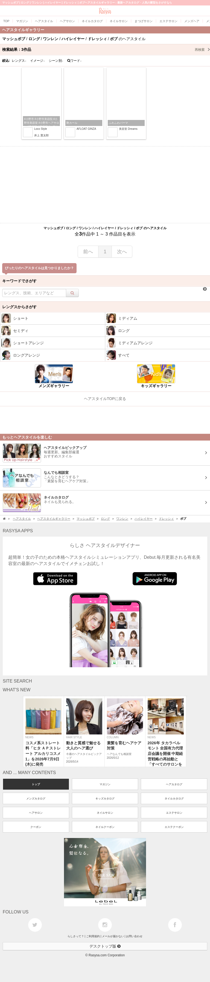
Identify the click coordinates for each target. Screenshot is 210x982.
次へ (122, 251)
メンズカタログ (35, 798)
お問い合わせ (134, 936)
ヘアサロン (36, 812)
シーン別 (56, 61)
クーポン (35, 826)
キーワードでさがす (19, 281)
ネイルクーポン (105, 826)
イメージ (37, 61)
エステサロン (174, 812)
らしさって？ (76, 936)
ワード (74, 61)
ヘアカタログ (174, 784)
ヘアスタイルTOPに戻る (105, 398)
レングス (19, 61)
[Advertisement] (105, 184)
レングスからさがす (19, 307)
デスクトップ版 (105, 946)
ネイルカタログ (174, 798)
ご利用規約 (93, 936)
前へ (88, 251)
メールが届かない (113, 936)
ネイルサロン (105, 812)
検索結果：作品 (106, 49)
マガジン (105, 784)
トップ (36, 784)
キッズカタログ (105, 798)
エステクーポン (174, 826)
